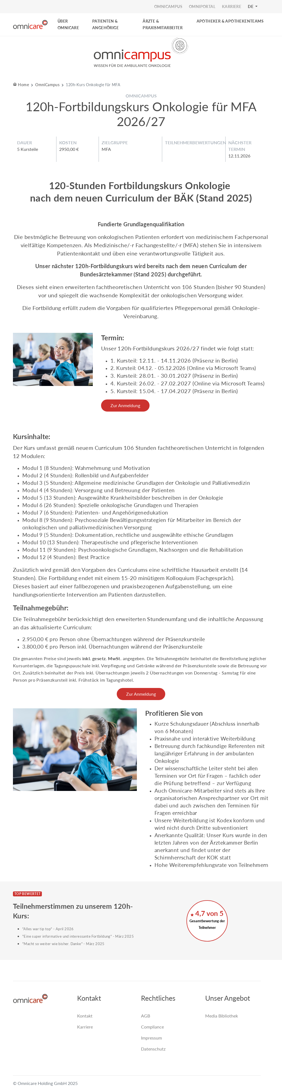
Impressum (151, 1037)
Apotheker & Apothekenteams (230, 21)
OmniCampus (47, 84)
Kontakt (85, 1015)
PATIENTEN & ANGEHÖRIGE (105, 24)
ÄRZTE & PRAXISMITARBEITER (163, 24)
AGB (145, 1015)
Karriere (85, 1026)
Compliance (152, 1026)
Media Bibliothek (221, 1015)
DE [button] (251, 6)
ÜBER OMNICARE (68, 24)
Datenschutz (153, 1048)
